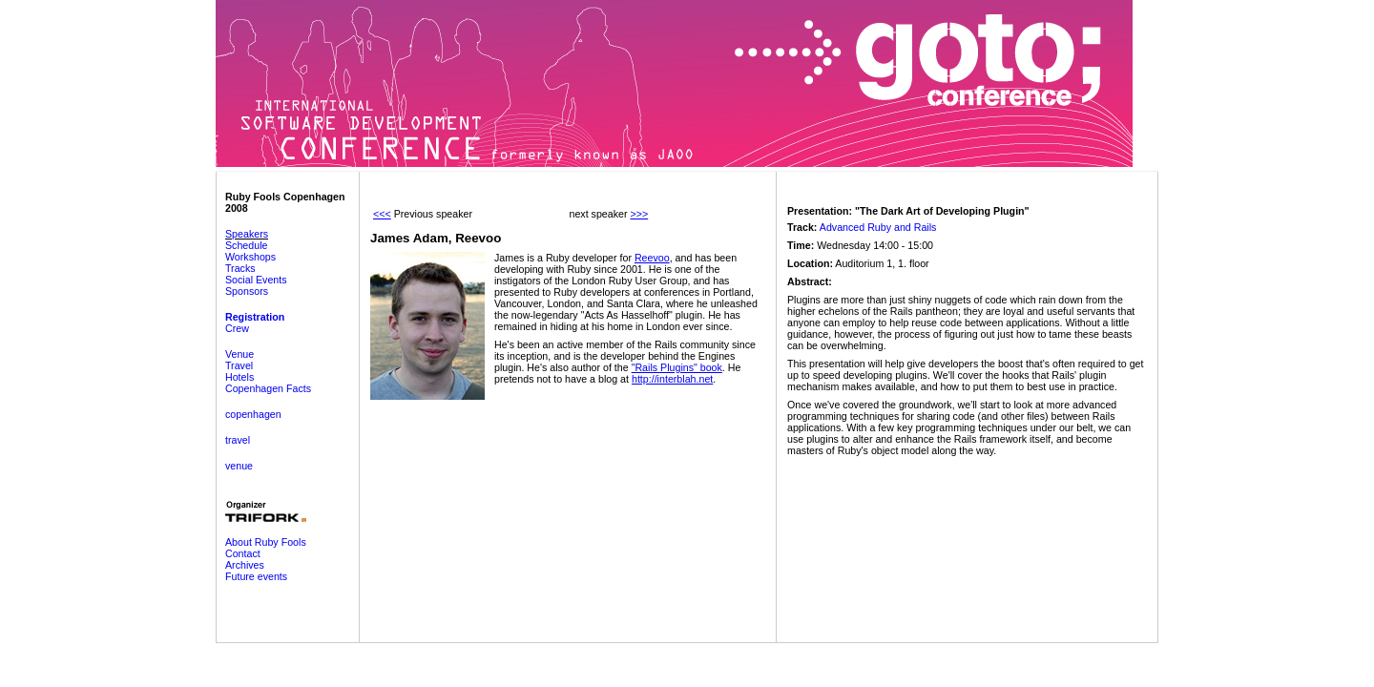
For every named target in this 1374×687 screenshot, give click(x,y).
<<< (382, 213)
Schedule (246, 245)
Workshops (250, 256)
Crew (237, 328)
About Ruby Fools (265, 542)
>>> (639, 213)
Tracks (240, 268)
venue (239, 465)
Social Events (256, 279)
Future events (256, 576)
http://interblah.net (672, 379)
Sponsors (246, 291)
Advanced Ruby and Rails (878, 227)
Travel (239, 365)
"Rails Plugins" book (677, 367)
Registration (254, 317)
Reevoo (652, 257)
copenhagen (253, 414)
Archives (244, 565)
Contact (242, 553)
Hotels (239, 377)
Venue (239, 354)
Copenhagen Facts (268, 388)
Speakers (246, 233)
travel (237, 440)
